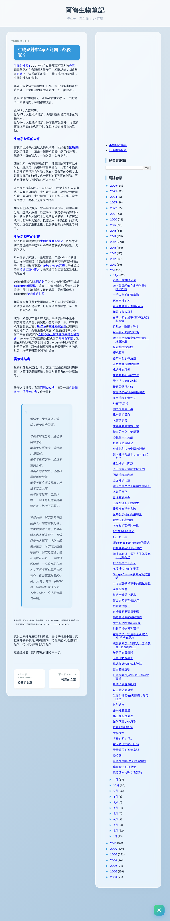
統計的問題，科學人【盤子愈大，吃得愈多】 (134, 667)
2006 (121, 893)
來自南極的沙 (129, 300)
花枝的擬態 (127, 610)
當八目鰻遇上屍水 (131, 615)
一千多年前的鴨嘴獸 (133, 295)
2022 (121, 208)
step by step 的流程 (35, 243)
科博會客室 (27, 312)
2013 (121, 259)
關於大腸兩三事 (130, 412)
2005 (121, 899)
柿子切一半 (127, 551)
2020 (121, 219)
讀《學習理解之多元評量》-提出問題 (134, 287)
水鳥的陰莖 (127, 505)
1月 (123, 864)
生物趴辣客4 (22, 60)
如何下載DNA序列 (132, 746)
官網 (75, 64)
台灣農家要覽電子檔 (133, 632)
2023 (121, 202)
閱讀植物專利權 (130, 485)
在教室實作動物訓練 (133, 364)
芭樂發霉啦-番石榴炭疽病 (135, 787)
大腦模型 (126, 757)
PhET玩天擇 (128, 407)
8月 (123, 824)
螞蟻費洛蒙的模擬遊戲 (134, 638)
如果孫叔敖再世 (130, 312)
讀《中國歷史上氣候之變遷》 (134, 498)
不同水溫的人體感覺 (133, 517)
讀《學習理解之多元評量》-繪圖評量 (134, 339)
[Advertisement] (135, 62)
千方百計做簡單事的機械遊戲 (134, 602)
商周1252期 (47, 353)
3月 (123, 852)
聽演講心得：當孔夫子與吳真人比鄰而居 (134, 572)
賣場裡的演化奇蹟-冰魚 (135, 306)
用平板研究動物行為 (133, 332)
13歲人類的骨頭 (130, 751)
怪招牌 (124, 780)
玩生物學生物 (125, 150)
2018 (121, 230)
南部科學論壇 (40, 300)
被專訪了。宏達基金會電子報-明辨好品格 (134, 656)
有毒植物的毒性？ (131, 401)
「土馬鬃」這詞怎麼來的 (134, 477)
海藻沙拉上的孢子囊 (133, 586)
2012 (121, 264)
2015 (121, 247)
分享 (72, 60)
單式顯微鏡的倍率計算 (134, 688)
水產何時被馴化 (130, 446)
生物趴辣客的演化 (51, 223)
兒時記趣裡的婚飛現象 (134, 528)
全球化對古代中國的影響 (134, 453)
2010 (121, 871)
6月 (123, 835)
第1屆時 (74, 134)
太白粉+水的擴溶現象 (134, 644)
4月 (123, 847)
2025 (121, 191)
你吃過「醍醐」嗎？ (133, 326)
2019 (121, 225)
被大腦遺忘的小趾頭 (133, 768)
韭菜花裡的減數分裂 (133, 429)
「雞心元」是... (130, 763)
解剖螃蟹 (126, 729)
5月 (123, 841)
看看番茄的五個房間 (133, 774)
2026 (121, 185)
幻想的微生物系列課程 (134, 565)
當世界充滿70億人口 (133, 621)
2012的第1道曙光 (131, 545)
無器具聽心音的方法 (133, 375)
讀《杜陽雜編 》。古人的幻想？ (135, 462)
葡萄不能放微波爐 (131, 358)
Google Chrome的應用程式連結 (134, 593)
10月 (124, 813)
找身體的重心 (129, 418)
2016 (121, 242)
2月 (123, 858)
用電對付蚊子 (129, 627)
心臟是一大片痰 (130, 441)
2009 (121, 876)
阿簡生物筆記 (85, 10)
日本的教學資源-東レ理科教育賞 (135, 701)
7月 (123, 830)
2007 (121, 888)
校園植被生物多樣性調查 (134, 393)
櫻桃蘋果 (126, 352)
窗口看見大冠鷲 (130, 714)
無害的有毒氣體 (130, 677)
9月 (123, 818)
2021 (121, 214)
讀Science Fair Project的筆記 (134, 558)
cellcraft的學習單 (25, 260)
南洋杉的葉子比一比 (133, 539)
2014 (121, 253)
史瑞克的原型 (129, 511)
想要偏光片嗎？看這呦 (134, 800)
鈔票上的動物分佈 (131, 280)
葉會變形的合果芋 (131, 794)
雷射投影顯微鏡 (130, 534)
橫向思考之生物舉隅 (133, 435)
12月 (124, 275)
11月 (123, 807)
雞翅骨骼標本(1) (130, 386)
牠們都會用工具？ (131, 580)
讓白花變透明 (129, 694)
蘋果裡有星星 (129, 734)
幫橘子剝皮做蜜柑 (131, 708)
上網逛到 (38, 256)
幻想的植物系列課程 (133, 649)
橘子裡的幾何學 (130, 740)
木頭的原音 (127, 424)
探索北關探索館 (130, 347)
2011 (121, 270)
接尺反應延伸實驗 (131, 522)
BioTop (24, 300)
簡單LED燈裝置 (130, 682)
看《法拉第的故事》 (133, 381)
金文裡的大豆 (129, 491)
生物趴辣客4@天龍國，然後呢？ (48, 49)
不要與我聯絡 (125, 145)
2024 (121, 197)
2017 (121, 236)
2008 (121, 882)
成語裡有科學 (129, 369)
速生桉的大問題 (130, 470)
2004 (121, 905)
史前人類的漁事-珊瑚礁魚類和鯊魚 (135, 319)
